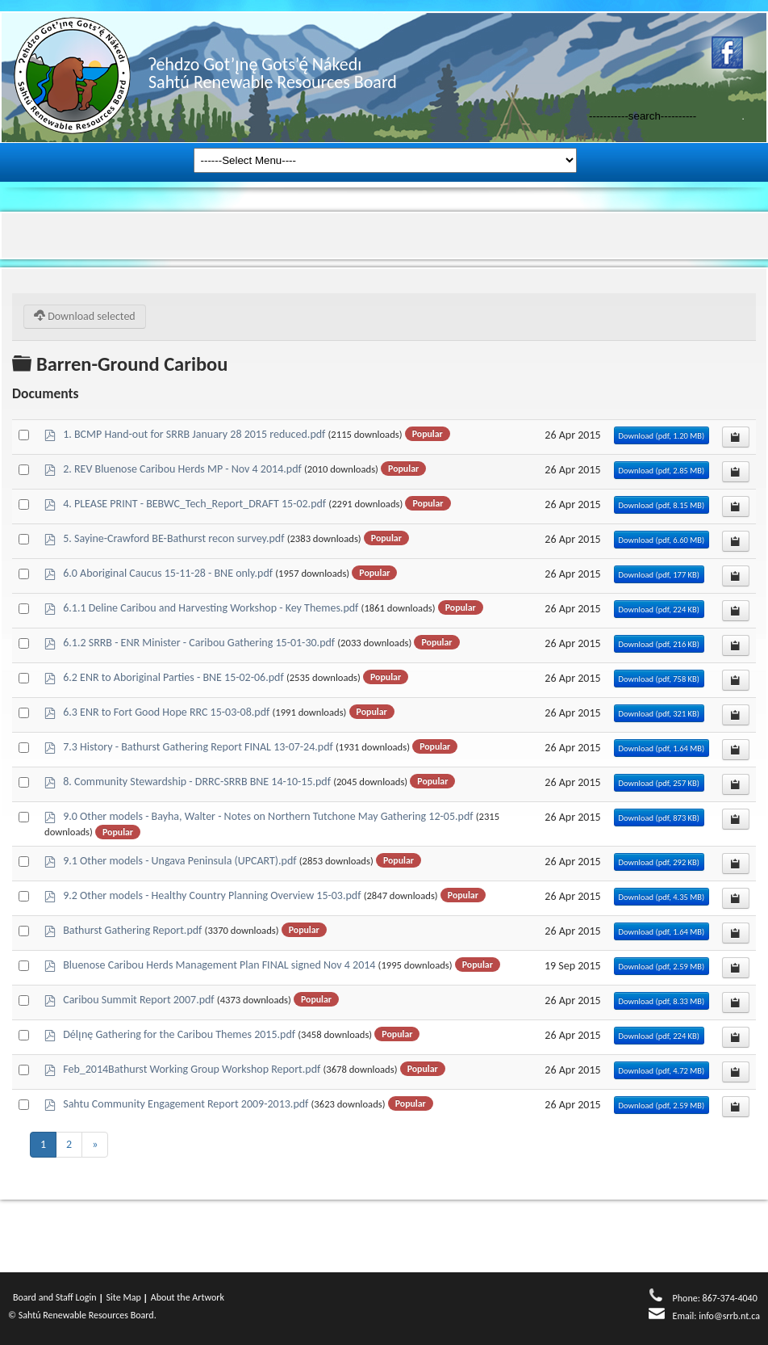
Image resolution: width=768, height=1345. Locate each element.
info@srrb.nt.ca (729, 1316)
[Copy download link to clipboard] (735, 437)
